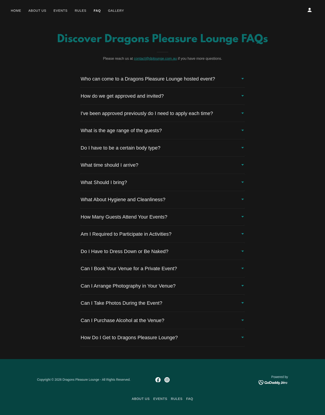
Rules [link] (80, 10)
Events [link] (60, 10)
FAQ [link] (97, 10)
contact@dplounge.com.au (155, 58)
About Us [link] (37, 10)
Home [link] (16, 10)
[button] (309, 9)
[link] (157, 379)
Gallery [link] (116, 10)
